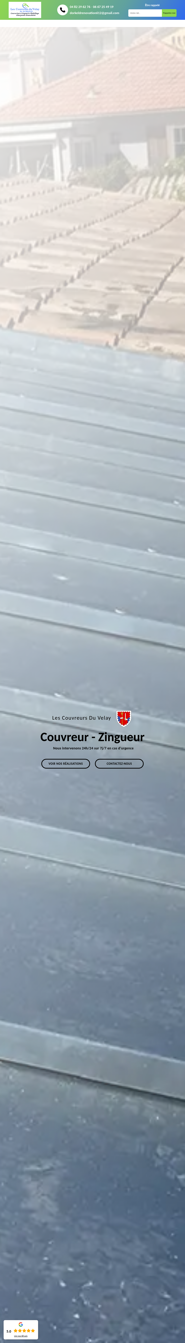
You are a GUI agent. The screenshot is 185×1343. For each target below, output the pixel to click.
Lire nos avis (20, 1336)
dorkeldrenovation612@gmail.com (94, 13)
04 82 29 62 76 (80, 7)
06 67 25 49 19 (103, 7)
